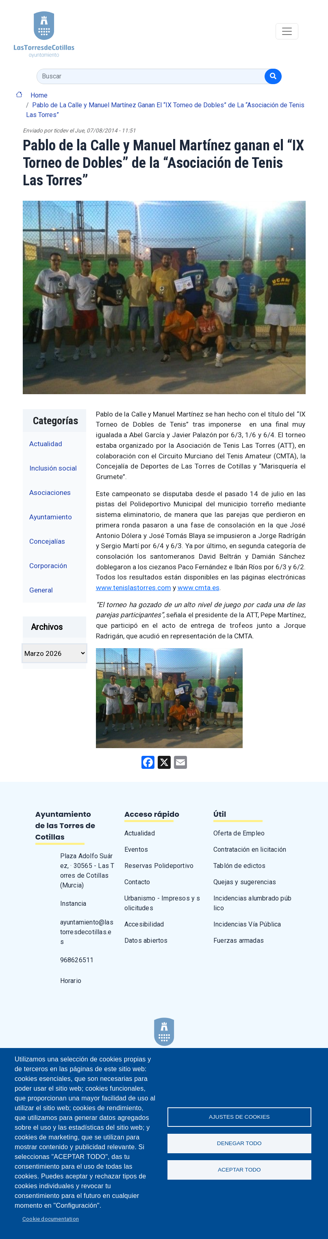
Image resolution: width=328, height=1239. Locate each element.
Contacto (137, 882)
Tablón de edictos (239, 866)
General (41, 590)
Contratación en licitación (249, 849)
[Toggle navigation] (287, 31)
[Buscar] (273, 76)
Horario (70, 981)
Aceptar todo (239, 1170)
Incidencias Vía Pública (247, 924)
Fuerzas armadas (238, 940)
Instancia (73, 903)
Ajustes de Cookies (239, 1117)
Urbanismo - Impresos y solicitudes (162, 903)
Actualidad (45, 444)
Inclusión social (53, 468)
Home (39, 95)
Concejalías (47, 541)
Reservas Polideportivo (158, 866)
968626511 (77, 960)
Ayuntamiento (50, 517)
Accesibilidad (144, 924)
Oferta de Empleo (239, 833)
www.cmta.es (198, 588)
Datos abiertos (146, 940)
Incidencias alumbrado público (252, 903)
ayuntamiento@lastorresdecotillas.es (86, 932)
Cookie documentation (50, 1218)
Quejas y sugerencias (244, 882)
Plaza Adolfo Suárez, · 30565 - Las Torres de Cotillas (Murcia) (87, 870)
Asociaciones (50, 492)
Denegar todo (239, 1143)
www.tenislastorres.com (133, 588)
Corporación (48, 566)
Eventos (136, 849)
